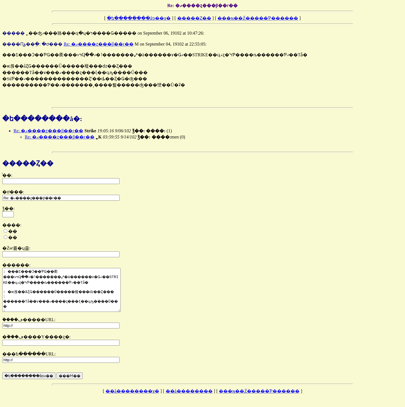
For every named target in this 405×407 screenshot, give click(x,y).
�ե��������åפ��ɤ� (139, 18)
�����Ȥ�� (194, 18)
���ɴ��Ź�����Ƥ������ (257, 18)
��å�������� (189, 399)
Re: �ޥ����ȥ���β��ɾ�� (98, 44)
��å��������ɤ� (132, 399)
